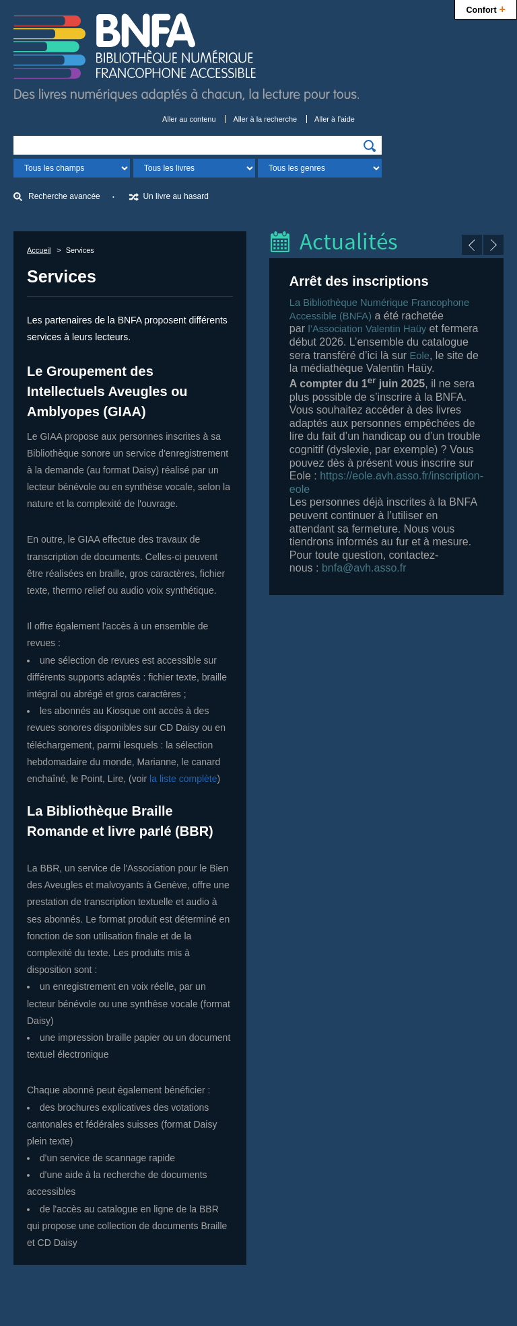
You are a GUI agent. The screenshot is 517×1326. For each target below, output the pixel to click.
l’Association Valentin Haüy (367, 328)
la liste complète (183, 778)
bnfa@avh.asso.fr (364, 568)
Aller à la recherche (265, 119)
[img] (370, 146)
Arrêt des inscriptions (359, 281)
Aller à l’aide (334, 119)
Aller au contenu (189, 119)
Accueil (38, 250)
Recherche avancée (64, 196)
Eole (419, 355)
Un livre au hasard (175, 196)
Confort (486, 8)
